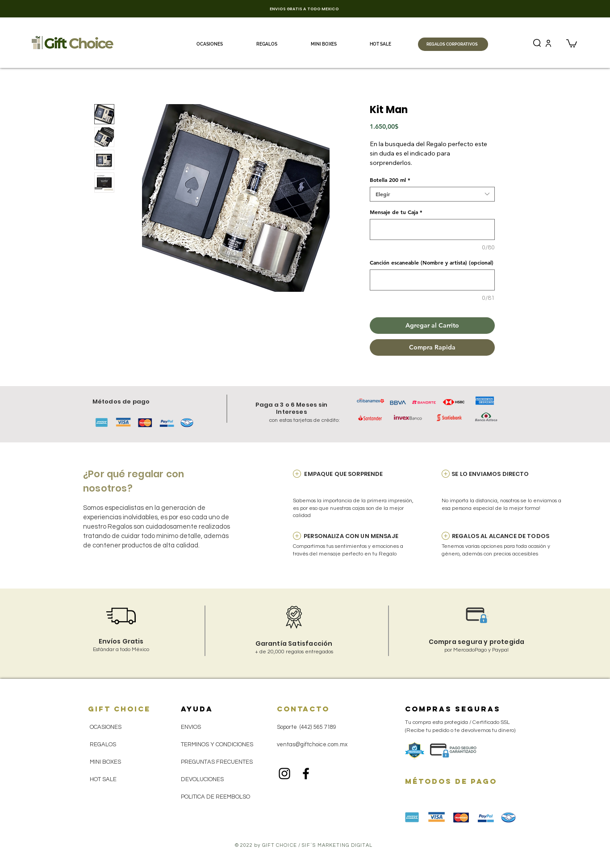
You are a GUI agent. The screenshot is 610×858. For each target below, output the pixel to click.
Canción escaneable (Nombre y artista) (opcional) (431, 262)
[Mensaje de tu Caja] (432, 229)
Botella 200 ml (390, 180)
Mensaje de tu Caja (396, 212)
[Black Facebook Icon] (305, 773)
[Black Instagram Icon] (284, 773)
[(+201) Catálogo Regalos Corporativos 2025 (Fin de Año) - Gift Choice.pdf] (553, 43)
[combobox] (432, 194)
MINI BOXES (105, 762)
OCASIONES (105, 727)
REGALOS (103, 744)
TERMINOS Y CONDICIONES (217, 744)
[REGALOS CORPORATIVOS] (453, 44)
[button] (571, 42)
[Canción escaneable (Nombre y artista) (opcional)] (432, 279)
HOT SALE (103, 779)
